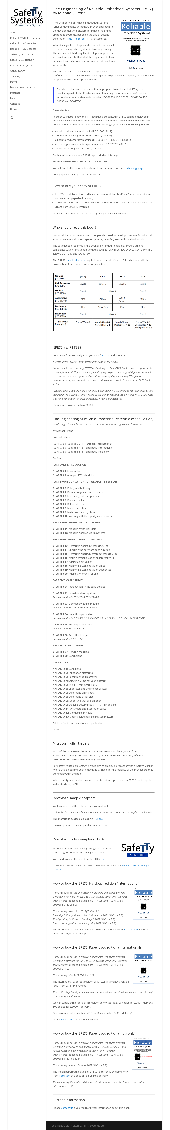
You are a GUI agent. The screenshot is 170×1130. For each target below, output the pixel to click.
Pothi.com (64, 1075)
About (13, 32)
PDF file (98, 818)
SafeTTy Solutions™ (22, 60)
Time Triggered (75, 38)
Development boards (22, 87)
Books (13, 82)
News (13, 98)
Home (13, 109)
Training (15, 76)
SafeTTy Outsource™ (22, 54)
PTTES (105, 355)
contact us (67, 1019)
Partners (15, 93)
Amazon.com (130, 929)
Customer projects (21, 65)
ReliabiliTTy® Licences (23, 49)
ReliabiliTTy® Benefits (23, 43)
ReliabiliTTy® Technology (25, 38)
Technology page (134, 168)
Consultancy (17, 71)
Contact (15, 104)
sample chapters (75, 260)
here (104, 859)
